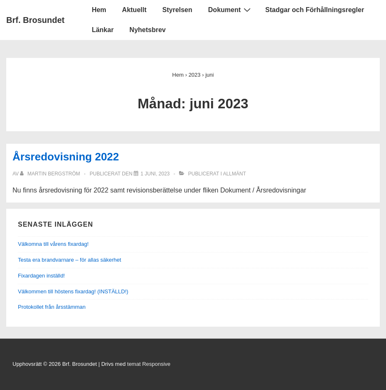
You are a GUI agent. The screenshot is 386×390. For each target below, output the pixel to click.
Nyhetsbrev (147, 29)
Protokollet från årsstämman (52, 307)
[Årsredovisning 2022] (154, 174)
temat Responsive (148, 364)
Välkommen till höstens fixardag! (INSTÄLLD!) (73, 291)
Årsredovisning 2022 (65, 156)
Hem (99, 9)
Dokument (230, 9)
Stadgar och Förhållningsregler (314, 9)
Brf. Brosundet (35, 20)
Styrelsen (177, 9)
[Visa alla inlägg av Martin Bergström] (50, 174)
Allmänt (234, 174)
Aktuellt (134, 9)
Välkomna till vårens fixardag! (53, 244)
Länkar (102, 29)
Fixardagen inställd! (41, 275)
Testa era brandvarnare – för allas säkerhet (69, 260)
